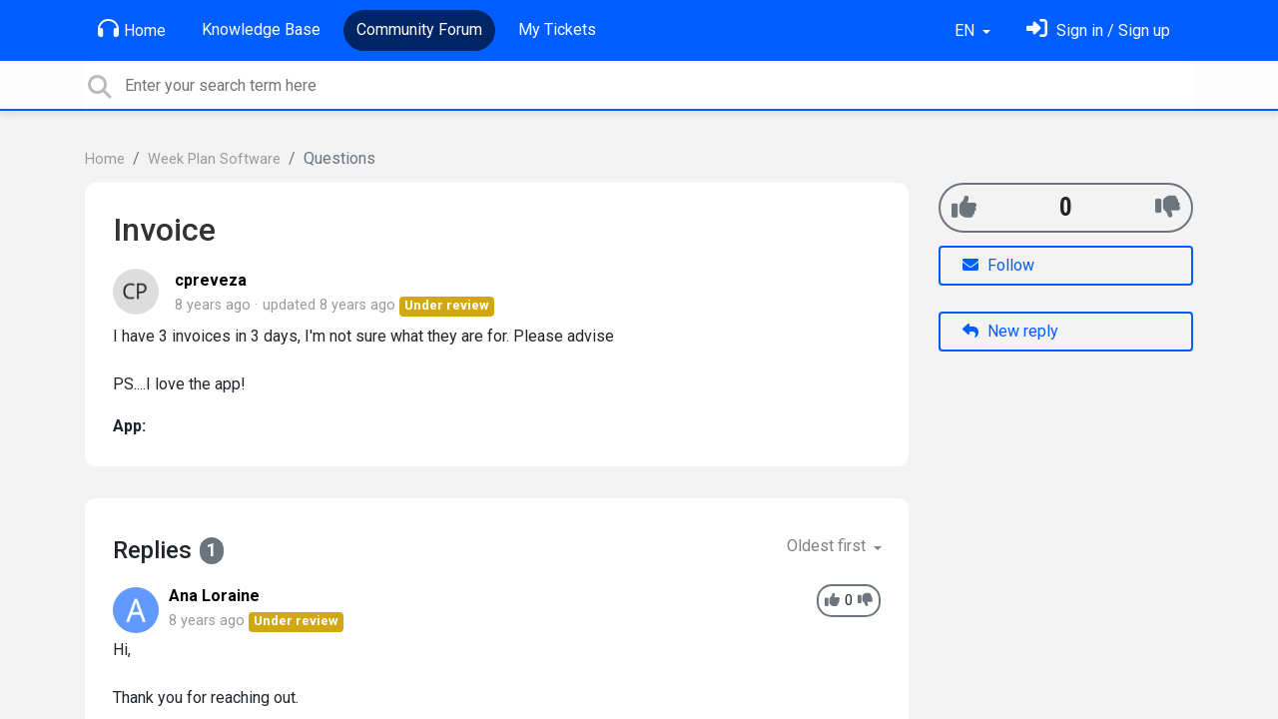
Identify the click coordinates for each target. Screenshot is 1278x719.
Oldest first (828, 545)
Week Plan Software (214, 159)
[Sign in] (1098, 30)
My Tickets (557, 29)
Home (132, 29)
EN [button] (966, 30)
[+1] (964, 207)
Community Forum (419, 29)
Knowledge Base (261, 29)
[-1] (1167, 207)
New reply (1010, 331)
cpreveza (211, 280)
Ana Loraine (214, 595)
